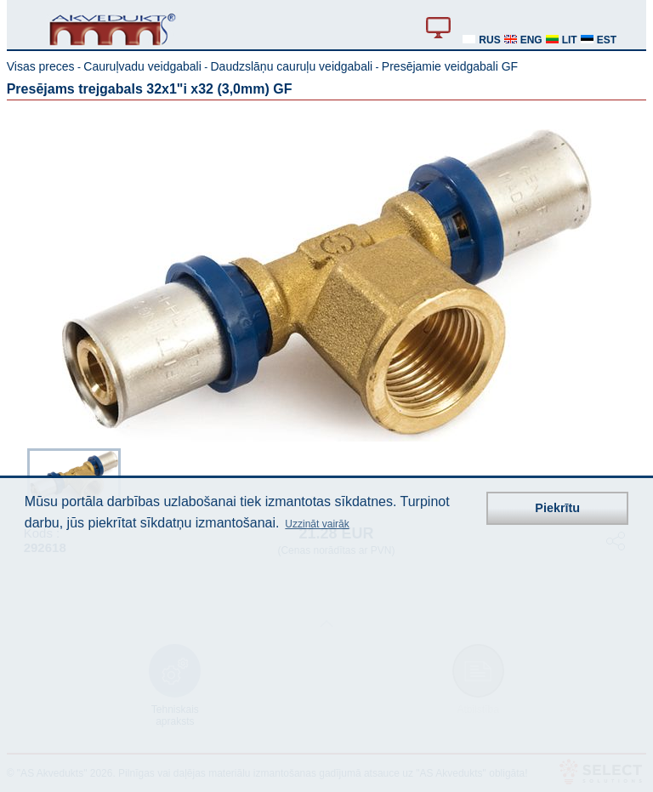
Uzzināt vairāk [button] (317, 524)
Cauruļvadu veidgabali (142, 66)
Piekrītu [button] (557, 508)
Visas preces (41, 66)
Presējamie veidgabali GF (450, 66)
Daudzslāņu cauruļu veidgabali (291, 66)
